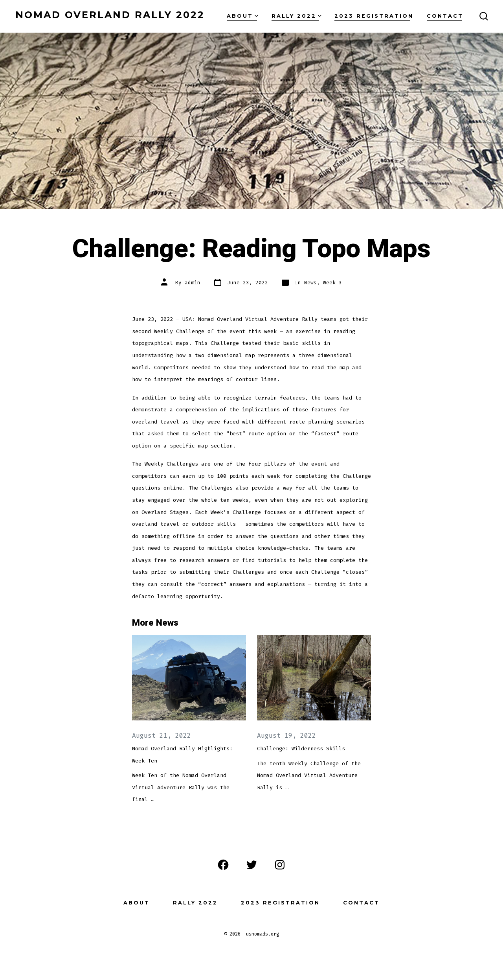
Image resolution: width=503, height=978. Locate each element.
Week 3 (332, 282)
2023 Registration (373, 16)
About (242, 16)
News (310, 282)
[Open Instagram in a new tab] (279, 864)
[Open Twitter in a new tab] (251, 864)
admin (192, 282)
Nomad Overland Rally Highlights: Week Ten (182, 754)
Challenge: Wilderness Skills (301, 748)
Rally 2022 (296, 16)
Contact (445, 16)
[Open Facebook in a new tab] (223, 864)
